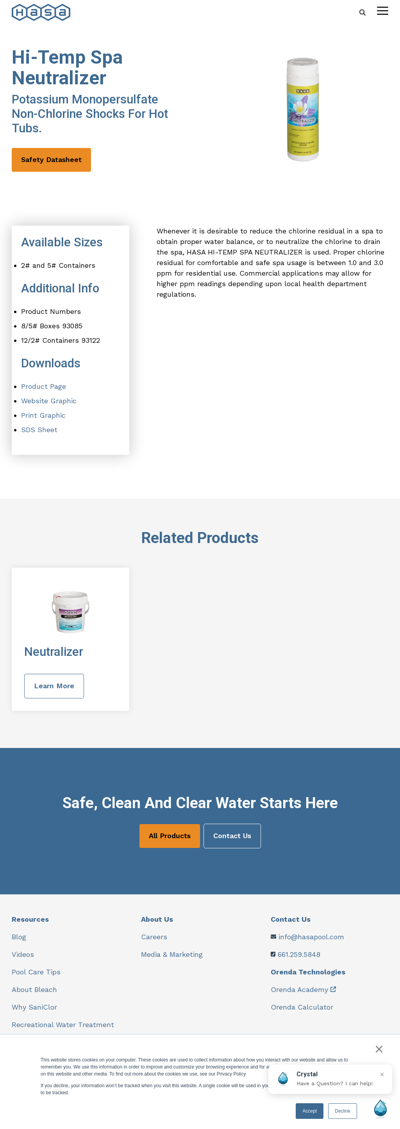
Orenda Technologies (308, 972)
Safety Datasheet (51, 159)
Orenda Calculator (302, 1007)
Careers (154, 937)
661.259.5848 (299, 954)
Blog (19, 937)
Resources (30, 919)
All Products (170, 836)
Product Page (43, 386)
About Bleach (34, 989)
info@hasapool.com (311, 937)
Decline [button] (342, 1111)
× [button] (379, 1048)
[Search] (362, 12)
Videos (23, 954)
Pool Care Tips (36, 972)
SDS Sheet (39, 430)
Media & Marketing (172, 954)
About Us (157, 919)
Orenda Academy (299, 989)
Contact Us (232, 836)
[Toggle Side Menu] (382, 10)
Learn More (54, 686)
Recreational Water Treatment (63, 1024)
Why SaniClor (34, 1007)
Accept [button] (309, 1111)
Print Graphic (43, 415)
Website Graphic (49, 401)
